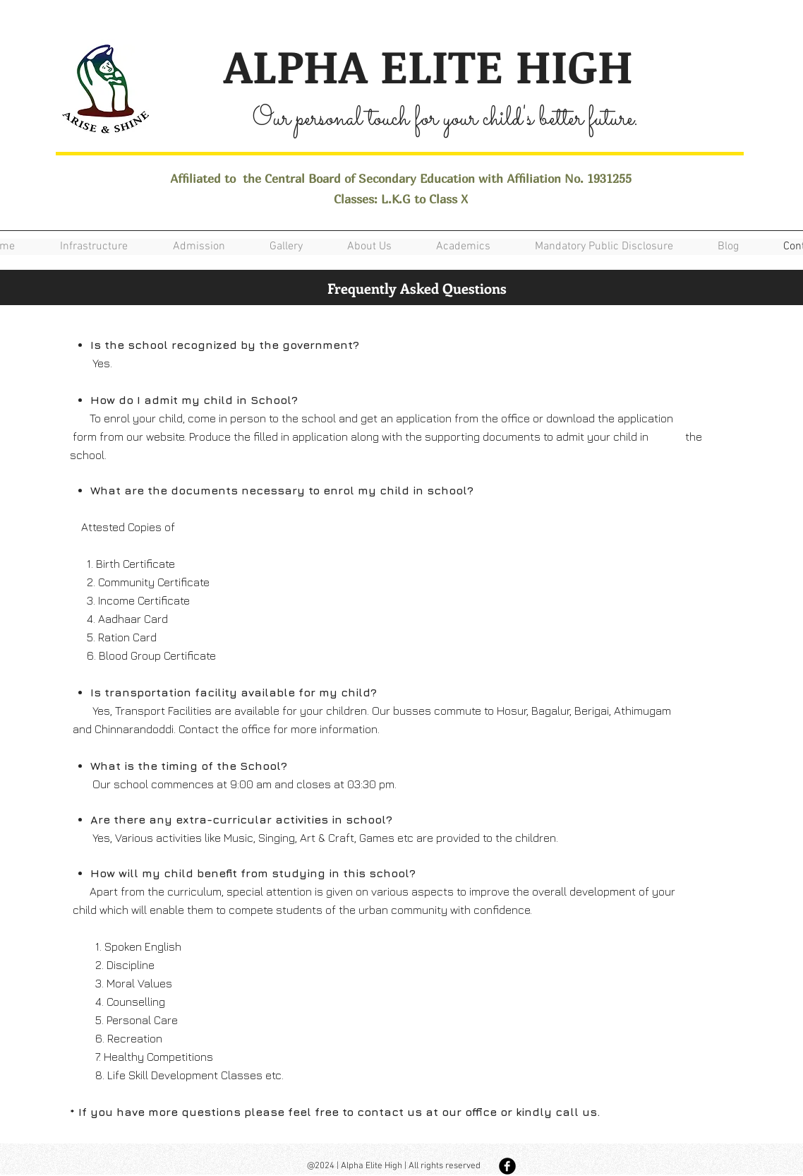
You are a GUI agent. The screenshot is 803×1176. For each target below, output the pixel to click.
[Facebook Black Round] (507, 1166)
